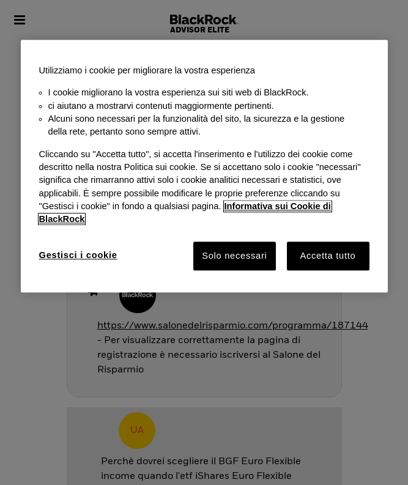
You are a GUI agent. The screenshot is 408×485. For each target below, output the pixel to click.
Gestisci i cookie (78, 255)
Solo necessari (234, 256)
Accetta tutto (327, 256)
